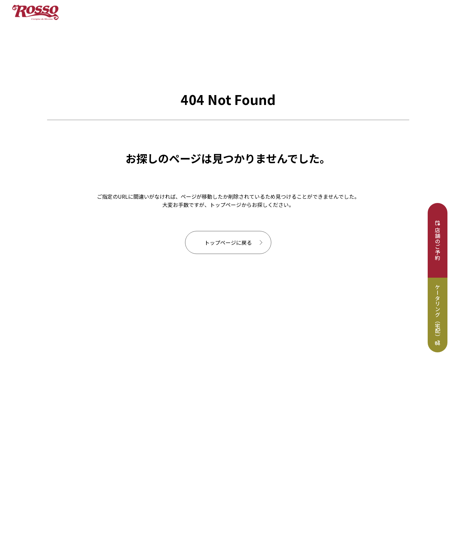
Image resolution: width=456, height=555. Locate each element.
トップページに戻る (228, 242)
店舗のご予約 (438, 244)
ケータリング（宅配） (438, 312)
